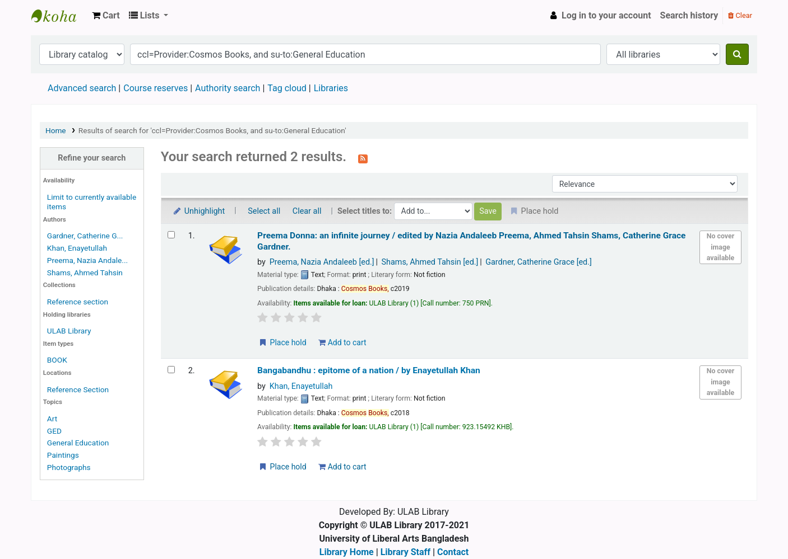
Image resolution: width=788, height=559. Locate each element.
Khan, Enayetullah (77, 247)
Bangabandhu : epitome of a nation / (368, 370)
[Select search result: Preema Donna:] (171, 234)
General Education (78, 442)
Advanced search (82, 88)
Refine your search (92, 158)
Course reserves (155, 88)
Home (55, 130)
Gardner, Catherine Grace (538, 262)
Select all (264, 211)
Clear (740, 15)
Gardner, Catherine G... (85, 235)
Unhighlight (198, 211)
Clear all (307, 211)
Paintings (63, 454)
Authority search (227, 88)
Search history (689, 15)
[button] (105, 15)
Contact (453, 552)
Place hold (282, 342)
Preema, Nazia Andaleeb (322, 262)
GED (54, 430)
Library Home (346, 552)
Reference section (77, 301)
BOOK (57, 359)
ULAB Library (59, 15)
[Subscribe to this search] (363, 157)
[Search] (737, 54)
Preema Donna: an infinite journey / (471, 241)
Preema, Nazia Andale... (87, 260)
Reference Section (78, 389)
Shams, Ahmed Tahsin (85, 272)
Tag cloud (287, 88)
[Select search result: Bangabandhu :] (171, 369)
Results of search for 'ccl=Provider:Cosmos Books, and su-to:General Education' (212, 130)
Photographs (69, 467)
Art (52, 418)
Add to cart (342, 342)
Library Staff (405, 552)
